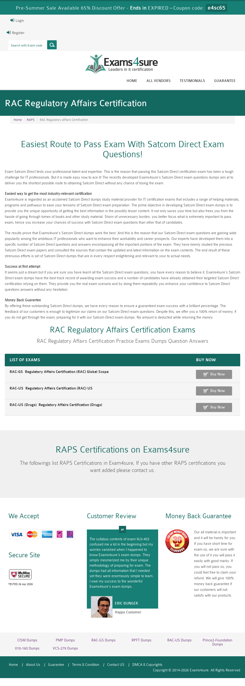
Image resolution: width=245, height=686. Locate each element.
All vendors (158, 81)
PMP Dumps (65, 640)
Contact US (115, 665)
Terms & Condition (85, 665)
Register (15, 32)
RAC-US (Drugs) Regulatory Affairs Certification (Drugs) (56, 405)
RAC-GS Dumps (103, 640)
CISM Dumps (27, 640)
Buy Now (217, 374)
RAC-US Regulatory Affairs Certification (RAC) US (51, 388)
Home (132, 81)
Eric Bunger (126, 603)
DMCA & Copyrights (147, 665)
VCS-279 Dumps (65, 648)
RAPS (31, 120)
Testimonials (192, 81)
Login (17, 20)
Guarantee (225, 81)
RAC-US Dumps (179, 640)
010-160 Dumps (27, 648)
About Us (33, 665)
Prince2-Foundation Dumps (217, 642)
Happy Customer (128, 612)
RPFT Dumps (141, 640)
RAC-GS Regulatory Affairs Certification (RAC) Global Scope (59, 372)
